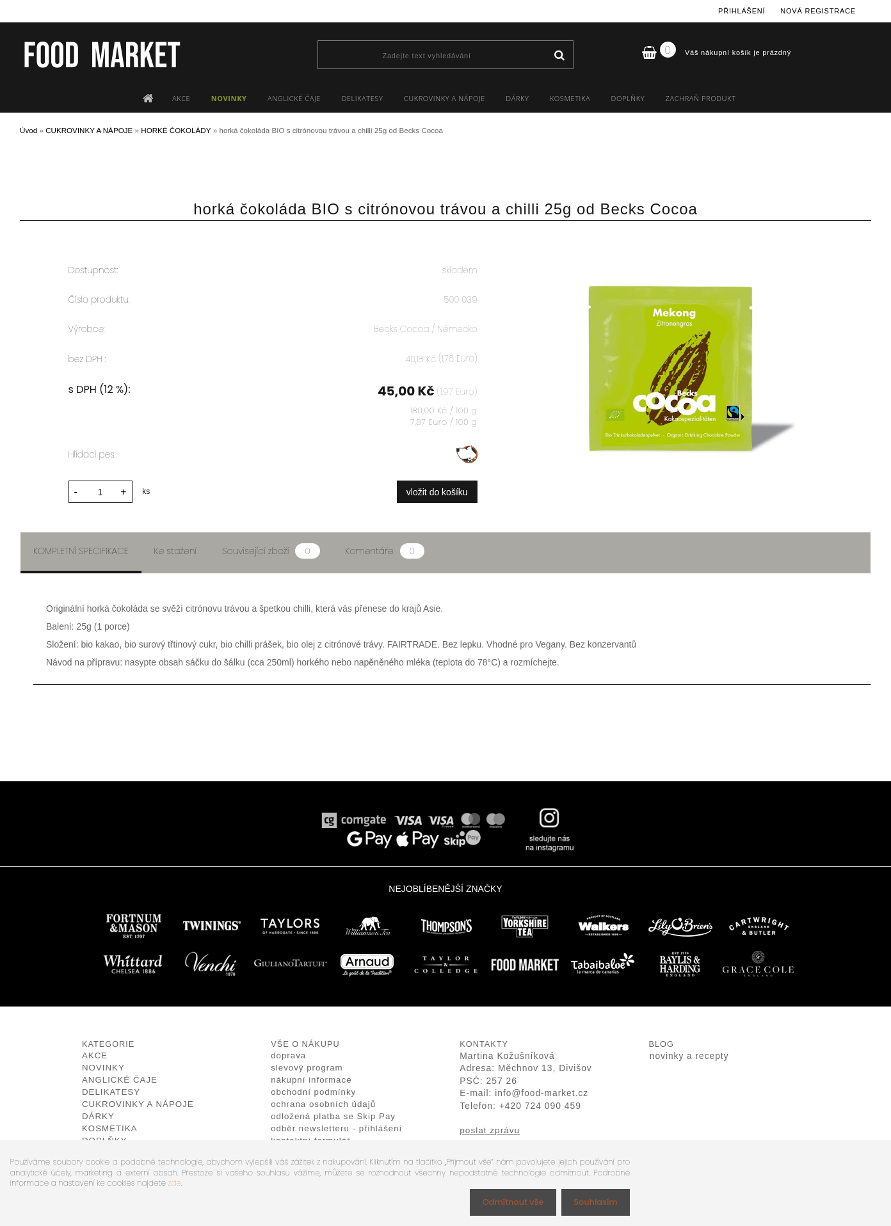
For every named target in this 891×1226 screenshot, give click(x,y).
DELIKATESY (362, 98)
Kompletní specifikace (81, 549)
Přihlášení (741, 11)
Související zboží (270, 549)
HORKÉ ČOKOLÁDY (176, 130)
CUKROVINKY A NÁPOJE (444, 98)
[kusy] (100, 490)
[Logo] (101, 54)
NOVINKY (229, 98)
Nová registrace (818, 11)
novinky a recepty (689, 1054)
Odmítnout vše (506, 1201)
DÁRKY (517, 98)
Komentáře (385, 549)
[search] (559, 56)
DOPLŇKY (628, 98)
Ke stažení (175, 549)
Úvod (28, 130)
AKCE (181, 98)
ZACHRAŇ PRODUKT (701, 98)
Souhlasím (593, 1201)
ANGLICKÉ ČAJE (294, 98)
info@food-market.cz (541, 1091)
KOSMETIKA (570, 98)
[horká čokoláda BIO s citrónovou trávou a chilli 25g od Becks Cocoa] (673, 253)
